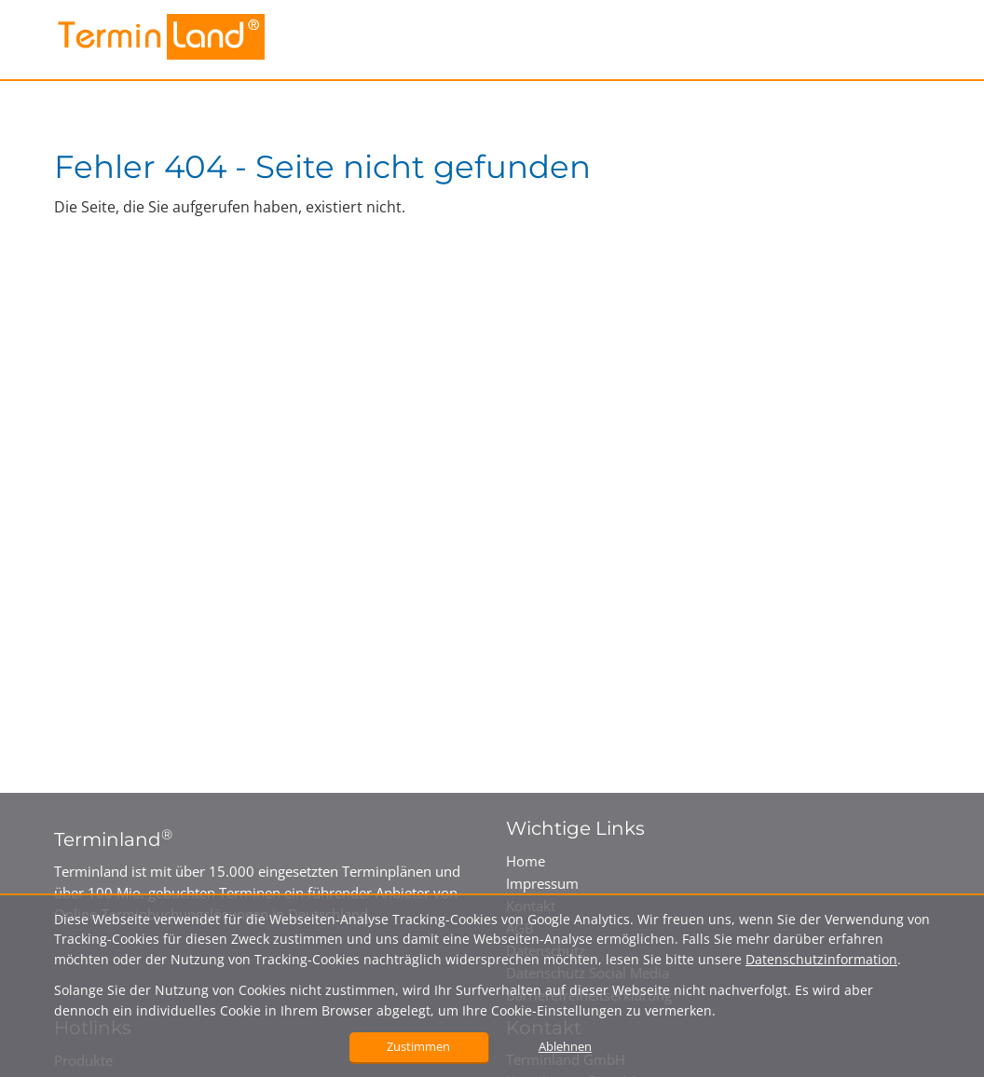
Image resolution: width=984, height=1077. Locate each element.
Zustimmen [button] (418, 1046)
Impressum (542, 883)
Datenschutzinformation (821, 959)
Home (525, 861)
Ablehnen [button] (565, 1046)
